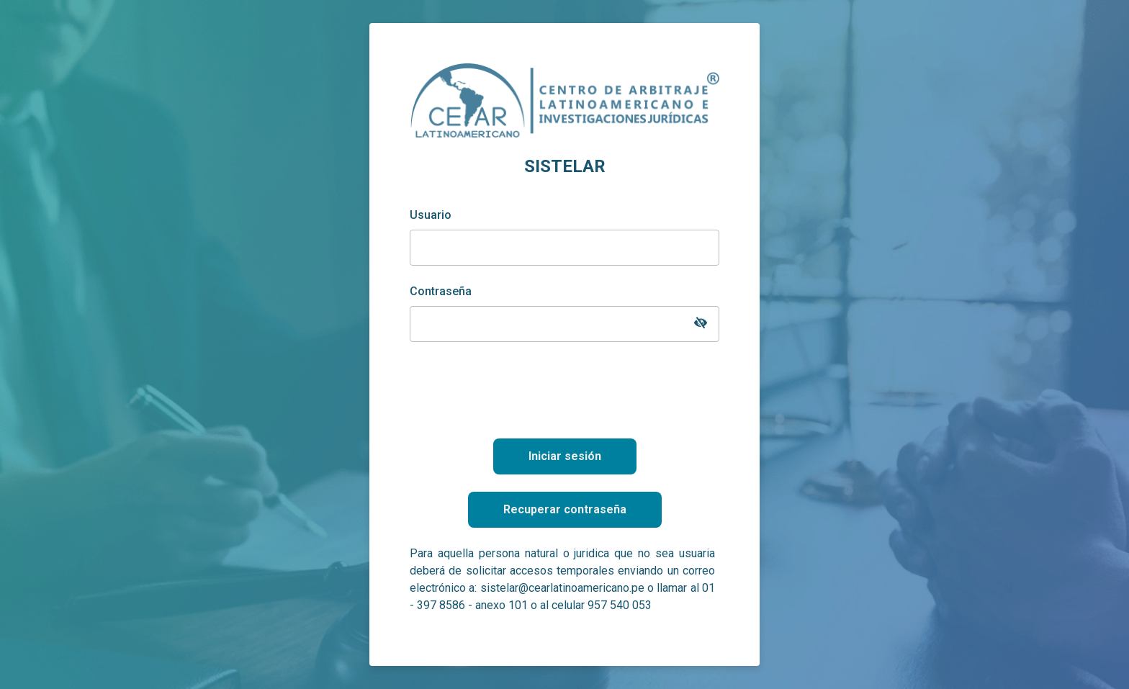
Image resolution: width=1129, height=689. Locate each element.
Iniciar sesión (564, 456)
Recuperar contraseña (564, 509)
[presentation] (564, 387)
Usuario (430, 215)
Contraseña (441, 291)
